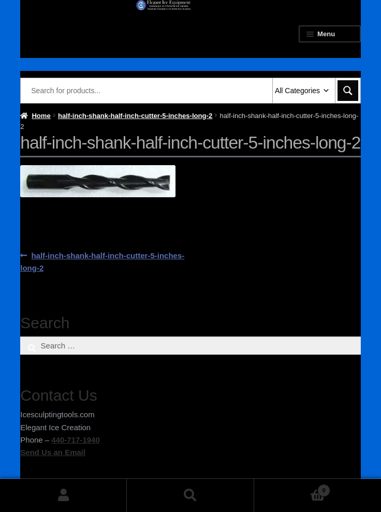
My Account (63, 495)
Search (190, 495)
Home (41, 116)
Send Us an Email (52, 452)
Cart (292, 488)
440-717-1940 (75, 439)
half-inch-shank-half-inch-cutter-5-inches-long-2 (135, 116)
